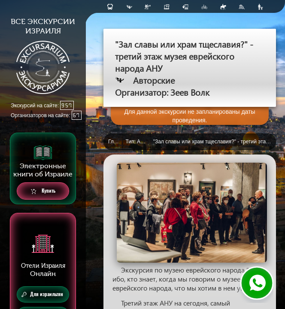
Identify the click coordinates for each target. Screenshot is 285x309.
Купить (43, 191)
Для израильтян (42, 294)
